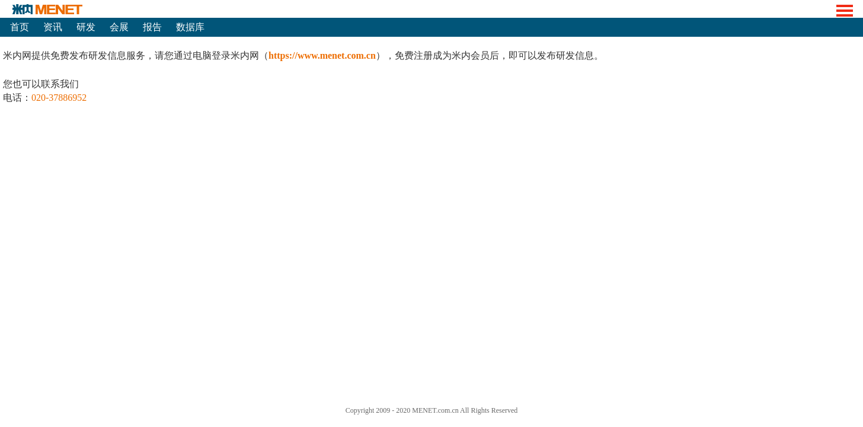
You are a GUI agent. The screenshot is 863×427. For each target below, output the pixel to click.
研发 (85, 27)
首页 (19, 27)
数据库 (190, 27)
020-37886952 (59, 98)
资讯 (52, 27)
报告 (152, 27)
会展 (119, 27)
